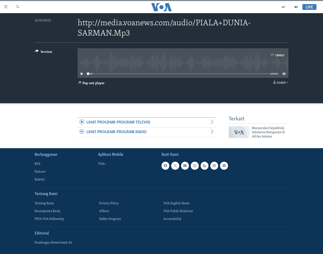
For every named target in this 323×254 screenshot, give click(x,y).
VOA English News (176, 203)
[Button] (43, 52)
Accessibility (172, 219)
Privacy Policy (109, 203)
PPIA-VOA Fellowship (49, 219)
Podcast (40, 171)
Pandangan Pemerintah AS (53, 242)
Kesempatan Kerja (47, 211)
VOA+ (102, 164)
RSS (37, 164)
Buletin (40, 179)
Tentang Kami (44, 203)
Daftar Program (110, 219)
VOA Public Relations (178, 211)
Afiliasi (104, 211)
